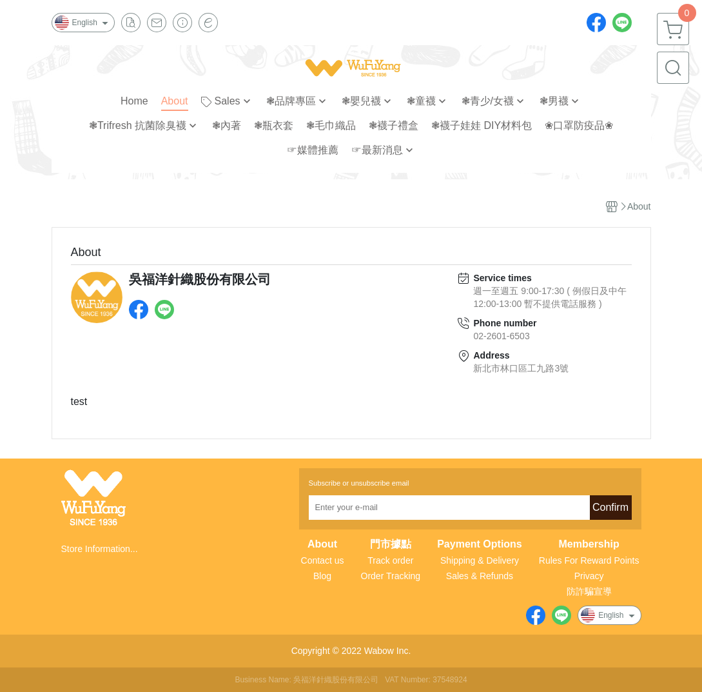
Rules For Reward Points (589, 560)
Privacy (589, 575)
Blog (322, 575)
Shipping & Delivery (479, 560)
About (322, 544)
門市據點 (390, 544)
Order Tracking (391, 575)
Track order (390, 560)
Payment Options (479, 544)
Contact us (322, 560)
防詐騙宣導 (589, 591)
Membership (589, 544)
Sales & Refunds (479, 575)
